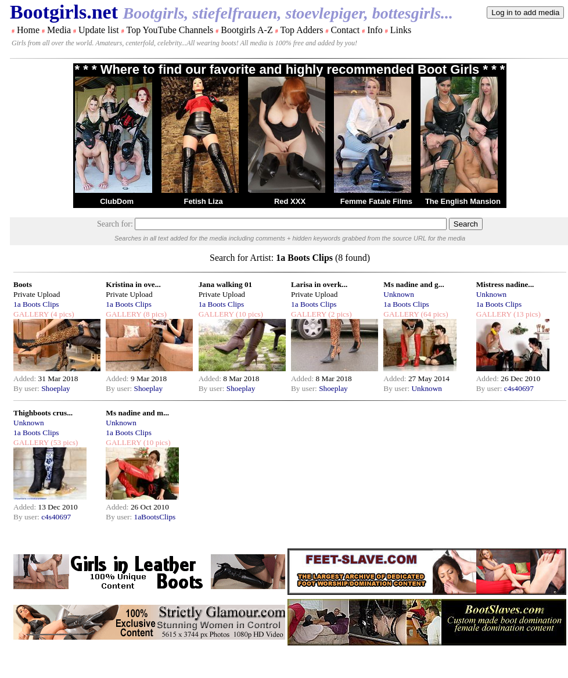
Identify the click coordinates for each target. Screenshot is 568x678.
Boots (22, 284)
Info (375, 30)
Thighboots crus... (43, 412)
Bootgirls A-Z (246, 30)
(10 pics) (248, 314)
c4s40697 (519, 388)
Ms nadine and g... (413, 284)
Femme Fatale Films (376, 201)
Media (59, 30)
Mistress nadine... (505, 284)
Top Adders (301, 30)
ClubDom (117, 201)
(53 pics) (63, 442)
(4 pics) (61, 314)
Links (400, 30)
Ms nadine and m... (137, 412)
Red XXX (289, 201)
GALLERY (31, 314)
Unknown (398, 294)
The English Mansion (463, 201)
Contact (345, 30)
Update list (98, 30)
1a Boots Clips (36, 304)
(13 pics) (526, 314)
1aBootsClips (154, 516)
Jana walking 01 (226, 284)
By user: (27, 388)
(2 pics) (339, 314)
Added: (25, 378)
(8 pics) (154, 314)
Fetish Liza (203, 201)
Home (28, 30)
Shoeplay (55, 388)
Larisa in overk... (319, 284)
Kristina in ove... (133, 284)
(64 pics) (433, 314)
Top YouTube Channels (169, 30)
